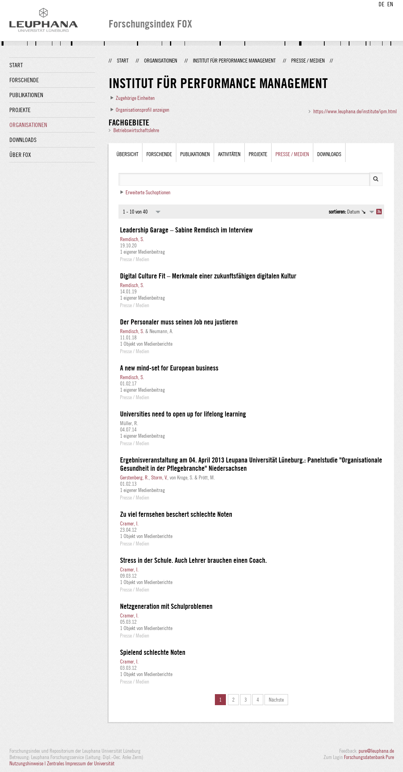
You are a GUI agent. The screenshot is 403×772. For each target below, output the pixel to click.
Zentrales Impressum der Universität (81, 763)
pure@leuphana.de (376, 751)
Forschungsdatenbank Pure (369, 757)
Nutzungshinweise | (28, 763)
